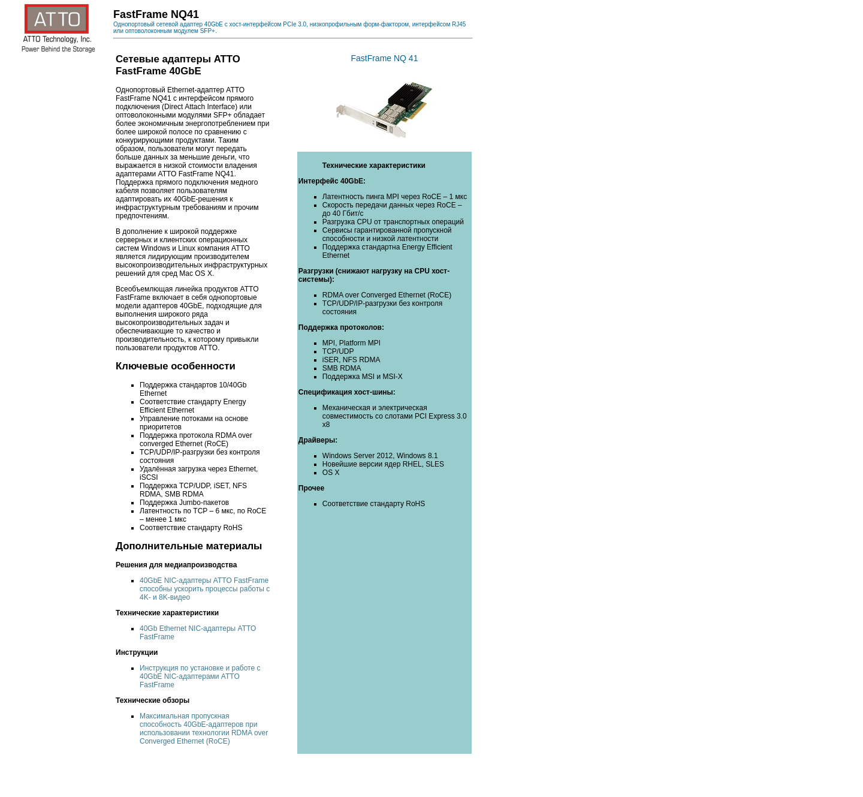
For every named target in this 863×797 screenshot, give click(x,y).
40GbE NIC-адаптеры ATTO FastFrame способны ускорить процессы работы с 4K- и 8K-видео (205, 588)
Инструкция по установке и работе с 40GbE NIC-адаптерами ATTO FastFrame (200, 676)
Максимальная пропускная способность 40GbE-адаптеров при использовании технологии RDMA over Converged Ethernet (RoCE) (204, 728)
